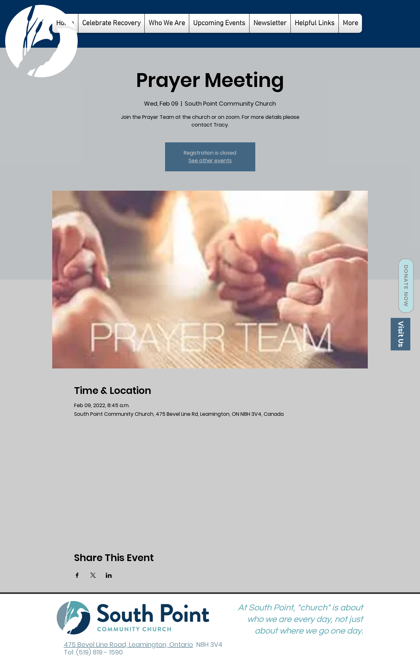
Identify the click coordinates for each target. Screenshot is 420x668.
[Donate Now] (406, 286)
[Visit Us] (400, 334)
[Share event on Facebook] (77, 575)
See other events (210, 160)
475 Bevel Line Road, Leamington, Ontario (128, 644)
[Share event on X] (93, 575)
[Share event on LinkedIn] (109, 575)
